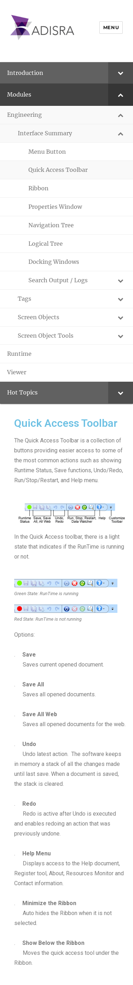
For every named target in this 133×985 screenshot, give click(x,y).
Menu (111, 27)
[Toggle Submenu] (120, 73)
